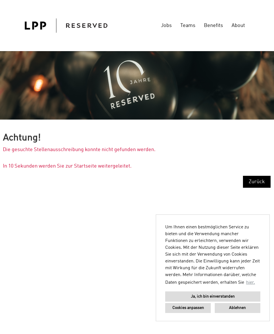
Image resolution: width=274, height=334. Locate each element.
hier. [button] (250, 282)
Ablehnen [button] (237, 308)
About (238, 25)
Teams (187, 25)
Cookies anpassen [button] (188, 308)
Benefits (213, 25)
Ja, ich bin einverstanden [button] (213, 296)
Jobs (166, 25)
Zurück (257, 181)
